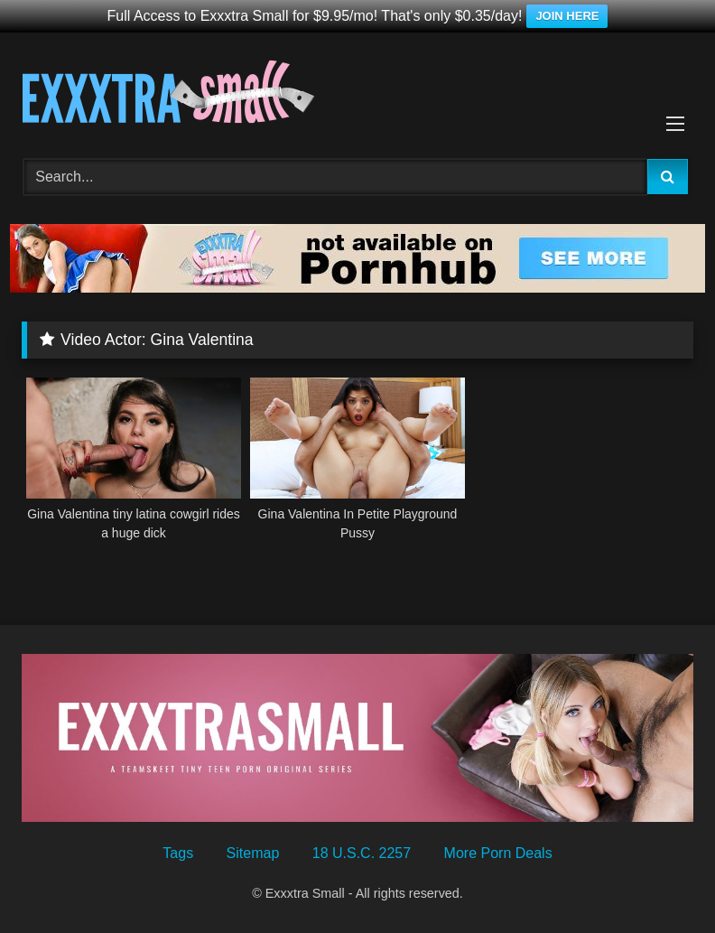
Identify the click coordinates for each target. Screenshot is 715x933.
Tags (177, 853)
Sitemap (253, 853)
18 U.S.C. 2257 (361, 853)
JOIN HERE (567, 16)
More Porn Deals (498, 853)
